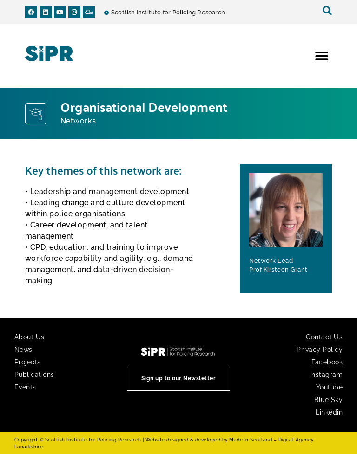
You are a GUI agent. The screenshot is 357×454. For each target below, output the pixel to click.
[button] (321, 56)
